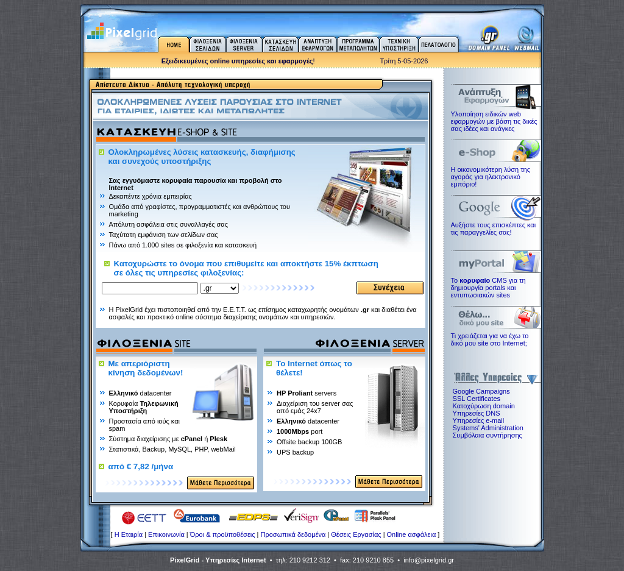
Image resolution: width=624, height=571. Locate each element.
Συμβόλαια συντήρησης (487, 435)
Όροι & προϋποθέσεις (222, 534)
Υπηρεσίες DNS (476, 413)
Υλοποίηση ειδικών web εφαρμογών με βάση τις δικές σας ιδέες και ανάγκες (494, 121)
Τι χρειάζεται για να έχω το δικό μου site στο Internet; (490, 339)
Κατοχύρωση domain (484, 406)
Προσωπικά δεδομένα (293, 534)
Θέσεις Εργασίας (356, 534)
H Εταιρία (129, 534)
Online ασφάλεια (411, 534)
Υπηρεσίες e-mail (479, 420)
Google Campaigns (481, 391)
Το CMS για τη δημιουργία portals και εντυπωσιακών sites (488, 288)
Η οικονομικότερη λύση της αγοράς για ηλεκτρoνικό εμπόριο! (490, 177)
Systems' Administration (488, 427)
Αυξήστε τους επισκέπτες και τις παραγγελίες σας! (493, 228)
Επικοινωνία (166, 534)
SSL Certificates (476, 398)
